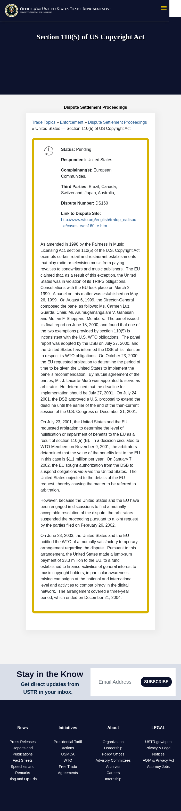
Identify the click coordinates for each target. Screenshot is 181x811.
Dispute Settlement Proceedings (117, 122)
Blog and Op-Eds (23, 779)
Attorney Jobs (158, 767)
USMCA (68, 754)
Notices (158, 754)
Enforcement (72, 122)
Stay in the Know (50, 674)
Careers (113, 773)
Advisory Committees (113, 760)
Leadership (113, 748)
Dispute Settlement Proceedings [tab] (90, 107)
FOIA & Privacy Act (158, 760)
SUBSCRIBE (156, 682)
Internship (113, 779)
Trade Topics (43, 122)
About (113, 728)
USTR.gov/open (158, 742)
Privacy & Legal (158, 748)
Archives (113, 767)
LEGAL (158, 728)
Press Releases (23, 742)
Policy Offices (113, 754)
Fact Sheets (22, 760)
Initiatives (67, 728)
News (22, 728)
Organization (113, 742)
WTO (68, 760)
